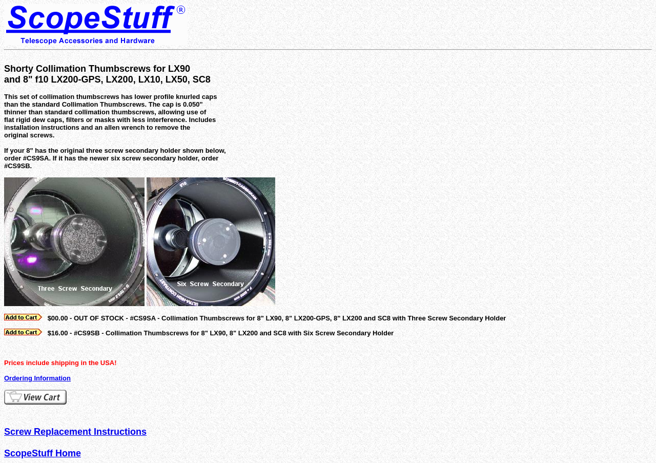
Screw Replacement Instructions (75, 432)
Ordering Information (37, 378)
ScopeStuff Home (42, 453)
